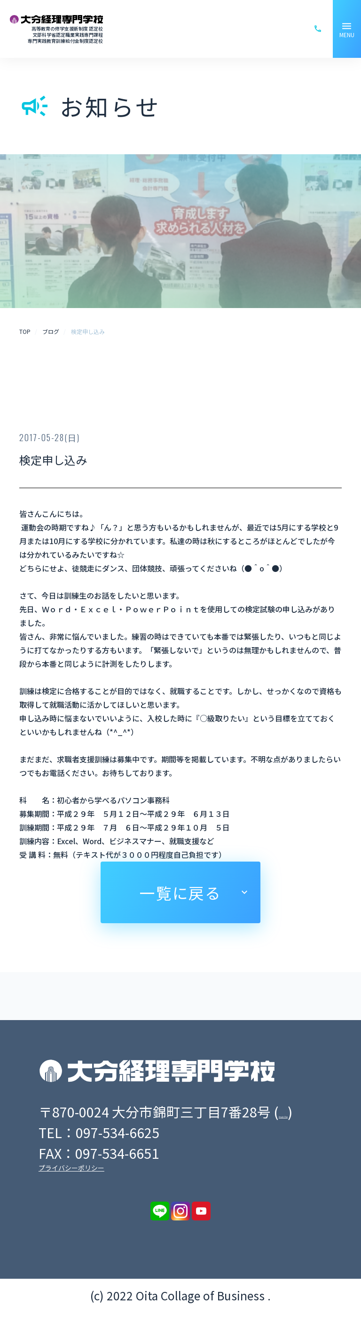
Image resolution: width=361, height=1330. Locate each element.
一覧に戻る (180, 892)
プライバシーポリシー (71, 1186)
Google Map (81, 1130)
